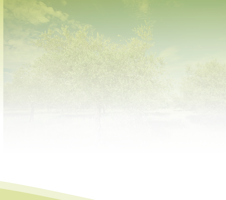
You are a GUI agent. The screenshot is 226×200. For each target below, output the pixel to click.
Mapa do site (95, 196)
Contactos (113, 196)
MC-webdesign (136, 196)
